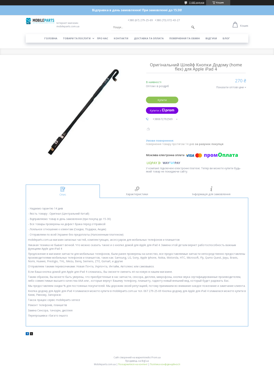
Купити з (162, 110)
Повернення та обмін (184, 38)
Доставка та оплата (149, 38)
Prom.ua (156, 357)
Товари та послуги (77, 38)
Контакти (121, 38)
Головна (50, 38)
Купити (162, 100)
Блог (226, 38)
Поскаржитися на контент (132, 364)
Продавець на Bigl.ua (137, 360)
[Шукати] (193, 27)
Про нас (102, 38)
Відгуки (211, 38)
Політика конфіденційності (165, 364)
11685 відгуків (196, 2)
